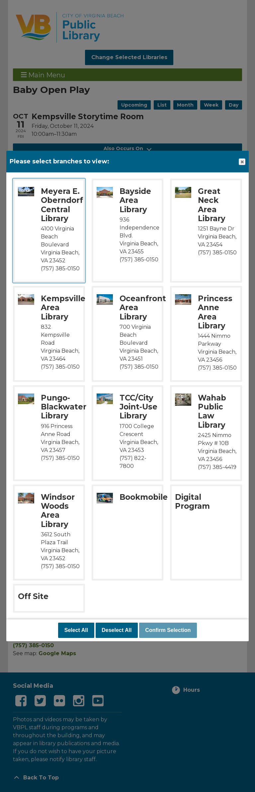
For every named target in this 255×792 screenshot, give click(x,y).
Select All (76, 630)
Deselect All (116, 630)
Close (242, 162)
